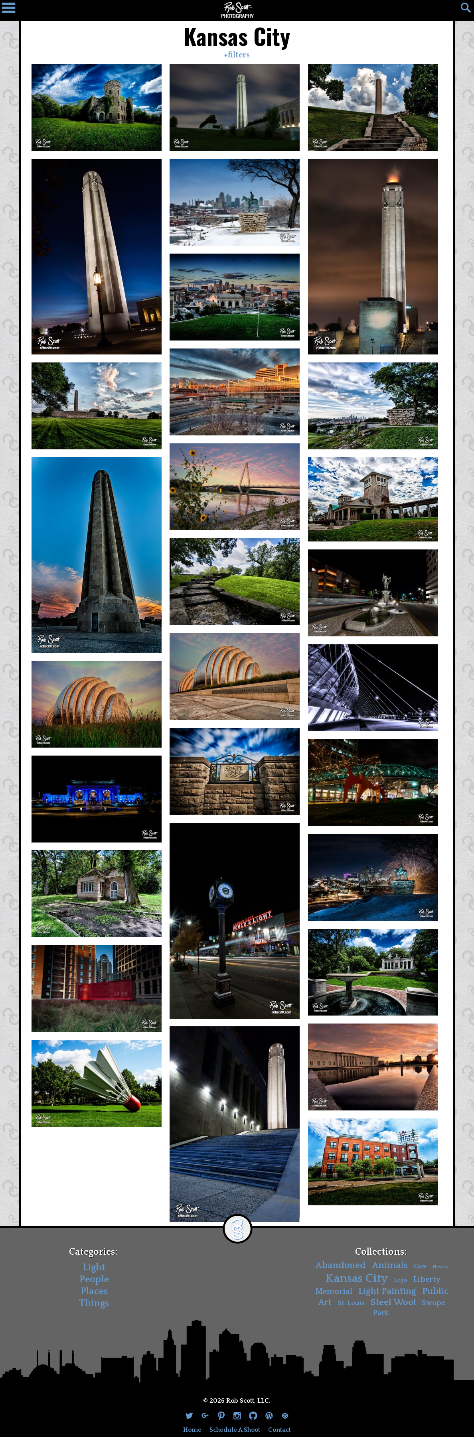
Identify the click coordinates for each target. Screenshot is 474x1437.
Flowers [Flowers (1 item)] (440, 1266)
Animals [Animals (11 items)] (390, 1265)
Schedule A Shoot (234, 1429)
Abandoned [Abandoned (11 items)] (340, 1265)
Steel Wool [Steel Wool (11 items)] (393, 1302)
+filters (237, 55)
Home (192, 1429)
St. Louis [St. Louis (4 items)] (351, 1303)
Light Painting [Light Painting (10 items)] (387, 1291)
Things (94, 1303)
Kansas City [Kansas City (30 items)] (356, 1278)
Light (94, 1267)
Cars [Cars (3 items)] (420, 1266)
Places (94, 1291)
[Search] (462, 10)
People (94, 1279)
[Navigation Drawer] (12, 10)
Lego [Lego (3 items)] (400, 1279)
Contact (279, 1429)
